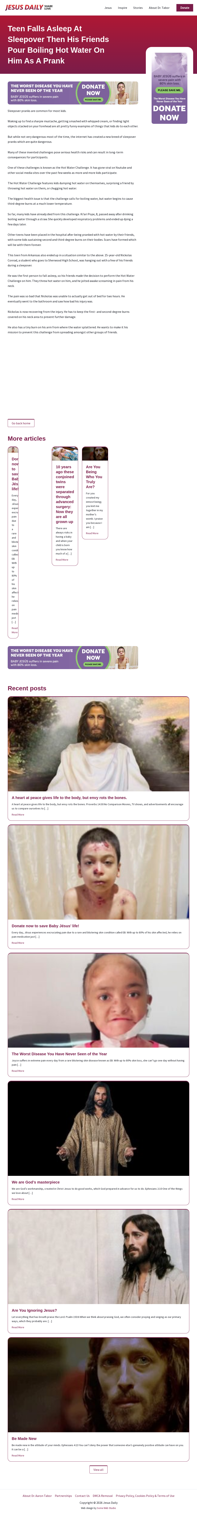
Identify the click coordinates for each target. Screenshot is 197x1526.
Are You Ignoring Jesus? (34, 1310)
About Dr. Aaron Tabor (37, 1496)
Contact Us (82, 1496)
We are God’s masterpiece (36, 1182)
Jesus (108, 8)
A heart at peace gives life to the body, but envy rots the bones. (69, 798)
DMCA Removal (103, 1496)
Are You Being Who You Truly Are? (94, 477)
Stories (138, 8)
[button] (184, 7)
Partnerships (63, 1496)
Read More (15, 630)
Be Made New (24, 1438)
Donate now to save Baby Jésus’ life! (18, 474)
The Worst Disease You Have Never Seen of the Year (59, 1054)
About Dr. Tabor (159, 8)
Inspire (122, 8)
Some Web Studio (106, 1508)
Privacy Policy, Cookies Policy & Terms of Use (145, 1496)
